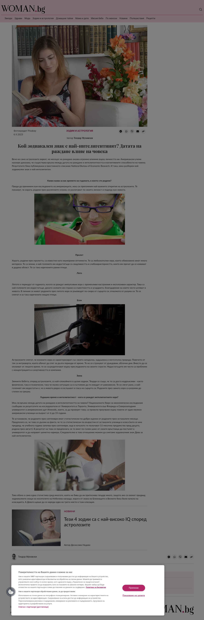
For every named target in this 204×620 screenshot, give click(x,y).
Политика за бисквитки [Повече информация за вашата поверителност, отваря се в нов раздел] (96, 587)
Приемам (134, 588)
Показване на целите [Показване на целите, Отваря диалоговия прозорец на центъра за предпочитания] (134, 595)
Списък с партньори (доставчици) (33, 607)
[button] (10, 591)
